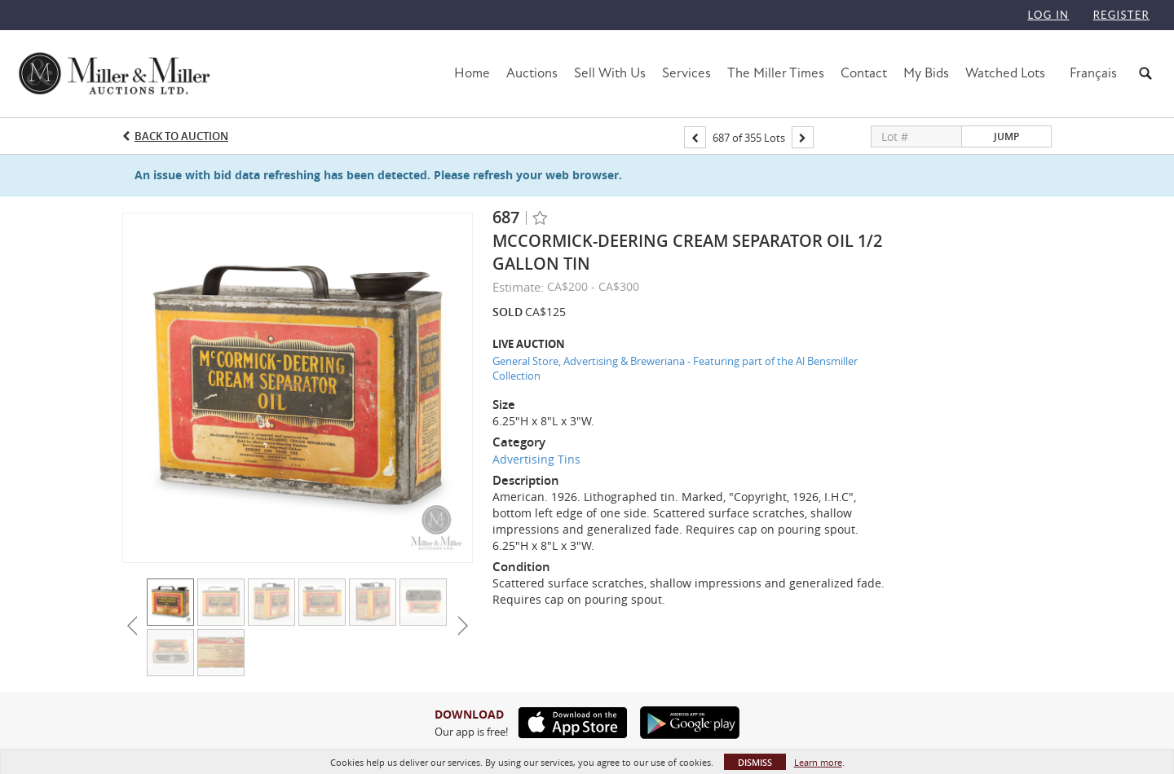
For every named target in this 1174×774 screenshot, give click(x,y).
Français (1093, 72)
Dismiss (755, 762)
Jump (1006, 136)
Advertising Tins (536, 459)
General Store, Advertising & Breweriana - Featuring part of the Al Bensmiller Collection (675, 369)
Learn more (818, 762)
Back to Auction (181, 136)
